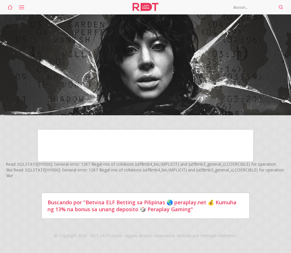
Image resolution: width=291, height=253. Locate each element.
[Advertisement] (145, 145)
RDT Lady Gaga (145, 7)
